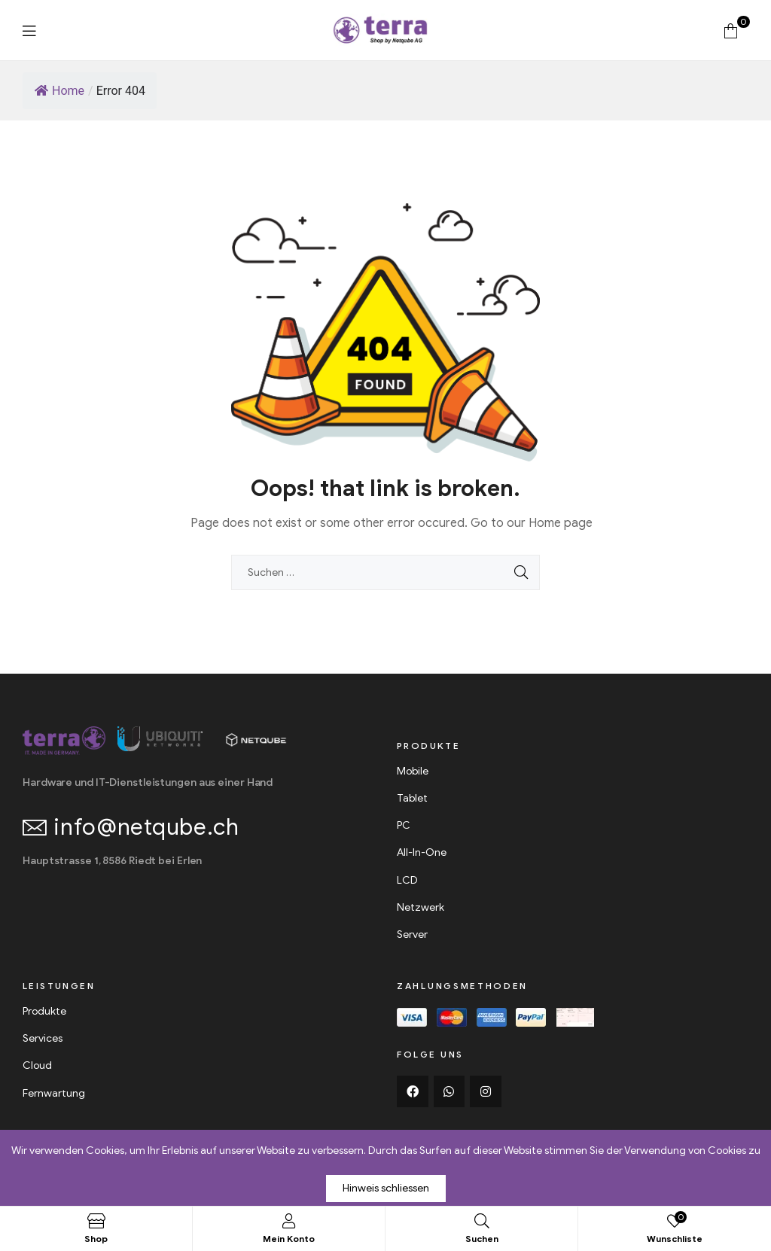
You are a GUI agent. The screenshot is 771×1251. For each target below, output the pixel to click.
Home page (561, 523)
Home (59, 91)
